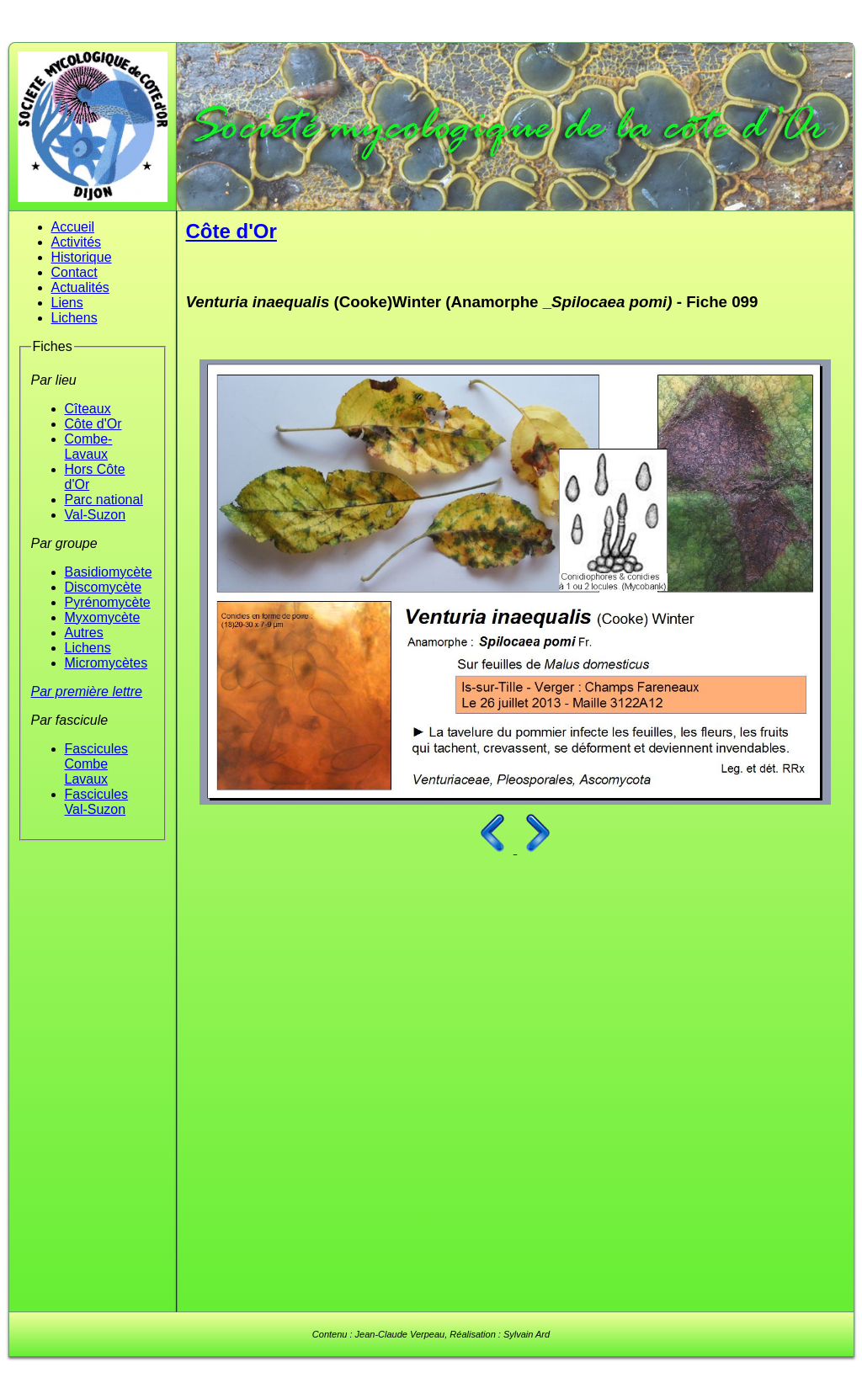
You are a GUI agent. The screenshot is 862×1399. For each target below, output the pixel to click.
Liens (67, 302)
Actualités (80, 287)
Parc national (104, 499)
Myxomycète (103, 617)
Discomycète (103, 587)
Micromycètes (106, 663)
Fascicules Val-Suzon (97, 802)
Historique (81, 257)
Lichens (74, 318)
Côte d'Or (93, 424)
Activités (76, 242)
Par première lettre (87, 691)
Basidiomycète (108, 572)
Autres (84, 632)
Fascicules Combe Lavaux (97, 764)
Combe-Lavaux (89, 446)
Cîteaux (88, 409)
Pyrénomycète (108, 602)
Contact (74, 272)
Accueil (73, 227)
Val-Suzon (95, 515)
